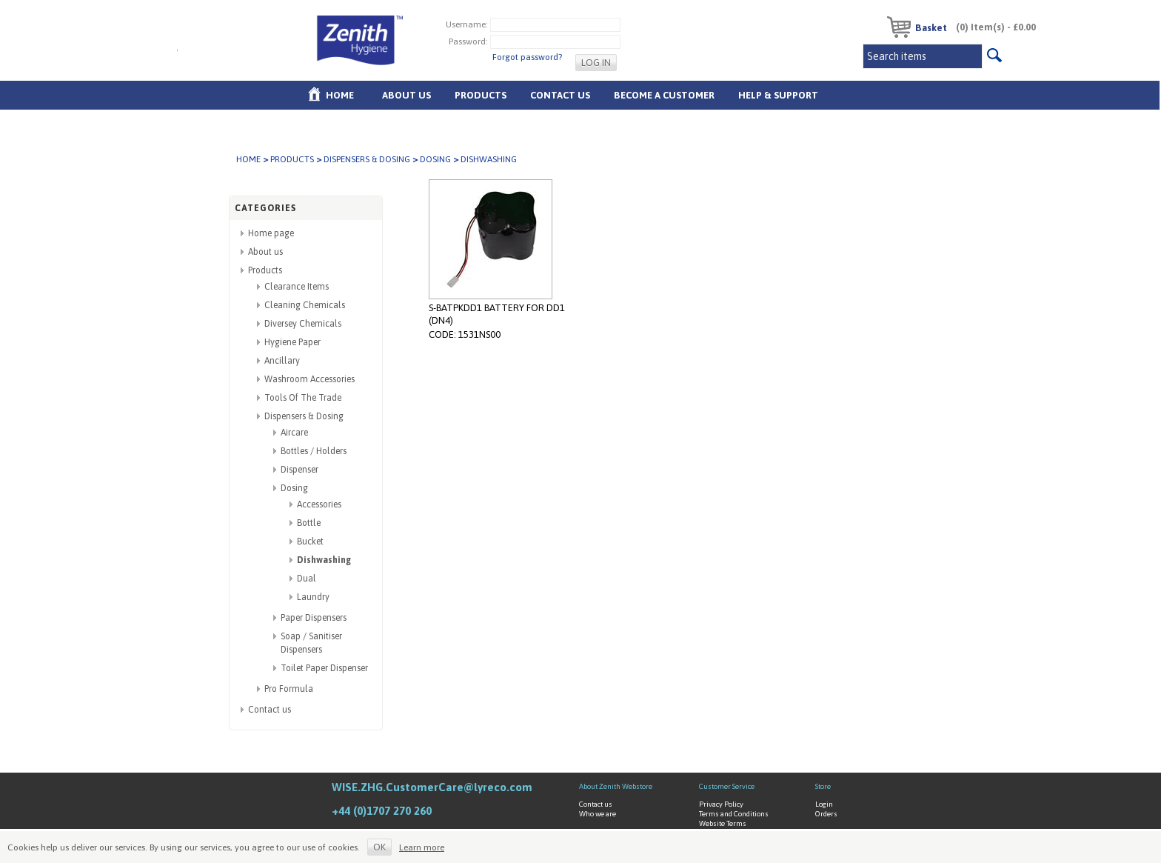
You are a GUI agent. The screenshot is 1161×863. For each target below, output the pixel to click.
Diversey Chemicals (302, 324)
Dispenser (299, 469)
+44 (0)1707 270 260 (382, 810)
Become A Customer (664, 95)
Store (823, 786)
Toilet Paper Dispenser (324, 668)
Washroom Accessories (309, 379)
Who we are (597, 814)
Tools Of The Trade (302, 398)
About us (406, 95)
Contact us (269, 709)
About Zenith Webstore (615, 786)
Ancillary (282, 361)
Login (824, 804)
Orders (826, 814)
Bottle (309, 523)
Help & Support (778, 95)
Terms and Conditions (734, 814)
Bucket (310, 541)
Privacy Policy (721, 804)
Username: (467, 24)
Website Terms (722, 823)
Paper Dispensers (314, 618)
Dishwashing (324, 560)
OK (379, 847)
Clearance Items (296, 286)
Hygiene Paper (292, 342)
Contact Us (560, 95)
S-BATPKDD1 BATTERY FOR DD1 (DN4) (497, 314)
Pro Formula (288, 689)
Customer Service (727, 786)
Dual (306, 578)
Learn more (421, 847)
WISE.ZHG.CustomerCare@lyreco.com (432, 787)
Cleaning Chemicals (304, 305)
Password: (468, 41)
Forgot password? (527, 57)
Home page (271, 233)
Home (340, 95)
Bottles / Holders (314, 451)
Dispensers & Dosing (367, 159)
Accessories (319, 504)
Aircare (294, 432)
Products (480, 95)
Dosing (435, 159)
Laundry (313, 597)
